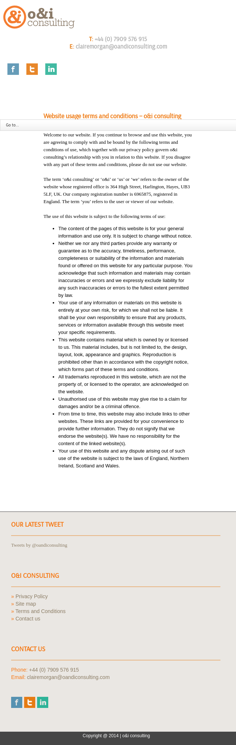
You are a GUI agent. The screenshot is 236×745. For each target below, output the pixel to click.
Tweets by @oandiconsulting (39, 545)
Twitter (32, 69)
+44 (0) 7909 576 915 (121, 39)
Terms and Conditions (40, 611)
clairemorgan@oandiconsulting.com (121, 46)
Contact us (28, 619)
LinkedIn (51, 69)
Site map (26, 604)
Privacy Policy (32, 596)
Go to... (12, 125)
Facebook (13, 69)
